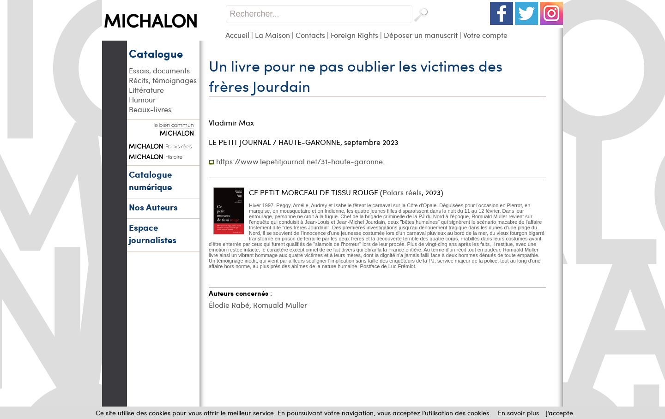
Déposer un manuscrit (421, 35)
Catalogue (156, 53)
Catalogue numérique (150, 180)
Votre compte (485, 35)
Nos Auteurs (153, 207)
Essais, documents (159, 70)
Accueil (237, 35)
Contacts (310, 35)
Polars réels (402, 192)
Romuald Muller (280, 305)
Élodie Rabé (229, 305)
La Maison (272, 35)
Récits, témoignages (163, 80)
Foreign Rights (354, 35)
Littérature (146, 90)
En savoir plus (518, 412)
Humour (142, 99)
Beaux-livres (150, 109)
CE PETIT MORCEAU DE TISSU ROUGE (313, 192)
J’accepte (559, 412)
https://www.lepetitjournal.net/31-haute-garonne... (302, 161)
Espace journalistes (152, 233)
